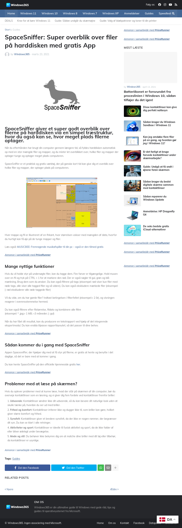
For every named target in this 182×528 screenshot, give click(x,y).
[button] (173, 13)
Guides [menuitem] (149, 13)
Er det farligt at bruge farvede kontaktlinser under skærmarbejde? (159, 155)
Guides (16, 29)
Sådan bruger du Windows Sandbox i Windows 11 (159, 123)
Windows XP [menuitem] (110, 13)
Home (100, 523)
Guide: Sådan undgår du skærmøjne (75, 20)
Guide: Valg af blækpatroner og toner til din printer (128, 20)
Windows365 (15, 523)
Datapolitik (155, 523)
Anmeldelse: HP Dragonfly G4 (159, 213)
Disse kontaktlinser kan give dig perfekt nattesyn (160, 109)
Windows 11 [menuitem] (28, 13)
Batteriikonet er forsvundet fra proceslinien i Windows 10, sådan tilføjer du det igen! (150, 96)
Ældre (113, 489)
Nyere (10, 489)
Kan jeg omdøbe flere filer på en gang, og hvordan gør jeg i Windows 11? (159, 140)
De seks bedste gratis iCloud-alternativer (156, 228)
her (78, 364)
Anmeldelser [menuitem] (132, 13)
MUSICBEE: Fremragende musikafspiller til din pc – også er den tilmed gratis (60, 246)
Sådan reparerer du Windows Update (154, 198)
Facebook (138, 523)
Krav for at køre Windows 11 (33, 20)
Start (7, 29)
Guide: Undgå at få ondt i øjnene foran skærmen (158, 168)
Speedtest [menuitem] (165, 13)
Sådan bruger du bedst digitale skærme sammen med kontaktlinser (158, 185)
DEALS (9, 20)
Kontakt (124, 523)
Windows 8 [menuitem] (70, 13)
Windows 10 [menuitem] (50, 13)
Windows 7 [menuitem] (90, 13)
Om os (112, 523)
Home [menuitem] (11, 13)
